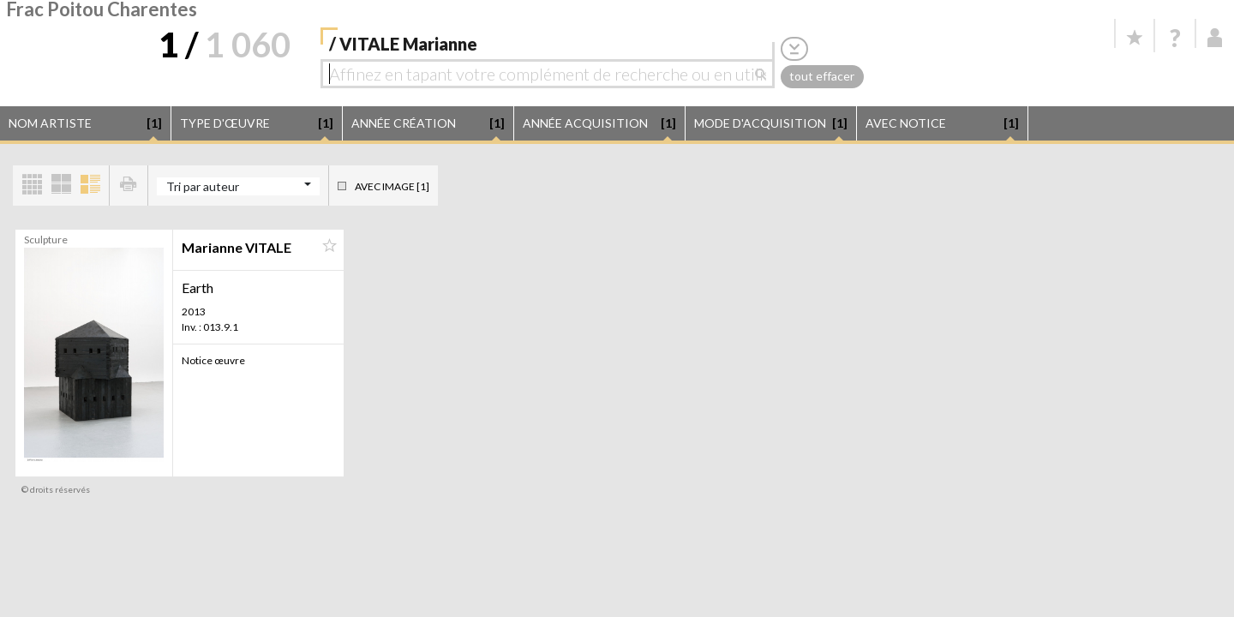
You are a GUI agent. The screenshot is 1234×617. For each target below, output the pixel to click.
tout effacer (821, 76)
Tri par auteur (202, 186)
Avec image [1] (392, 186)
